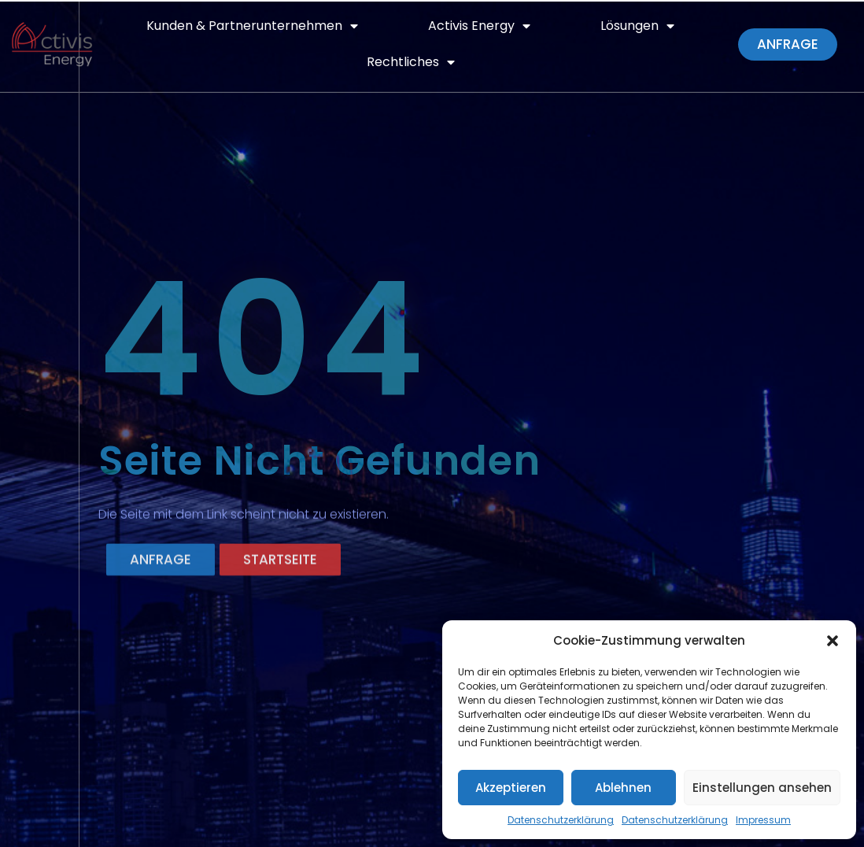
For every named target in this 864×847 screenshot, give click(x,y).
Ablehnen (623, 787)
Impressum (763, 820)
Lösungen (637, 26)
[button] (832, 641)
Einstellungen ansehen (762, 787)
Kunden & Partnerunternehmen (252, 26)
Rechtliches (411, 62)
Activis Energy (479, 26)
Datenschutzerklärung (561, 820)
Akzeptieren (510, 787)
